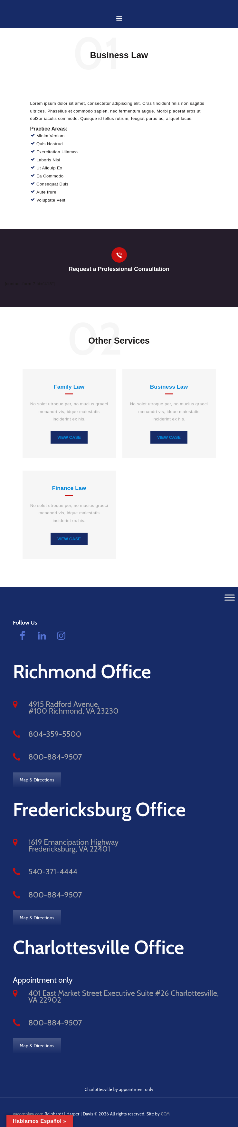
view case (69, 437)
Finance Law (69, 488)
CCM (165, 1113)
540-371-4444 (52, 872)
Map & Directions (37, 780)
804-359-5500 (54, 734)
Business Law (169, 386)
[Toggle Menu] (229, 598)
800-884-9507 (55, 757)
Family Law (69, 386)
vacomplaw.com (28, 1113)
